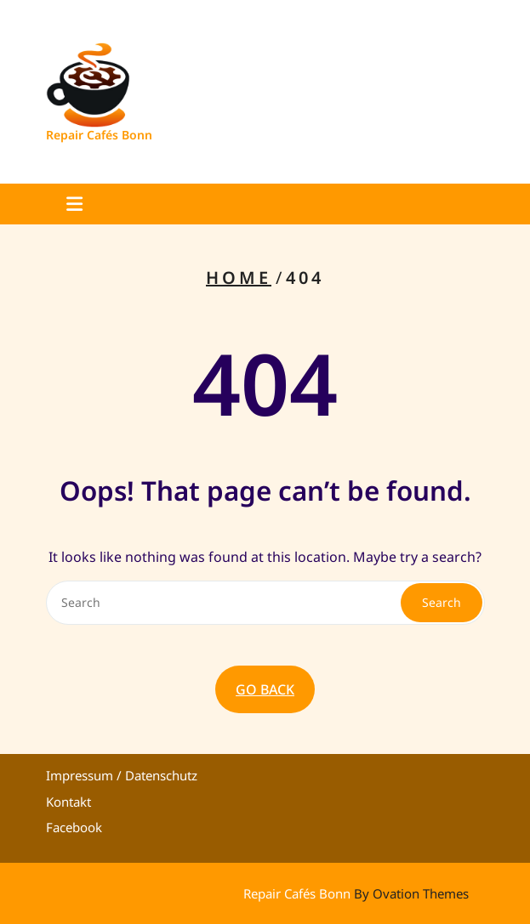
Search (441, 602)
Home (238, 277)
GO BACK (265, 689)
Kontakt (68, 801)
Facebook (74, 827)
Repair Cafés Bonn (99, 135)
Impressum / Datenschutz (121, 775)
